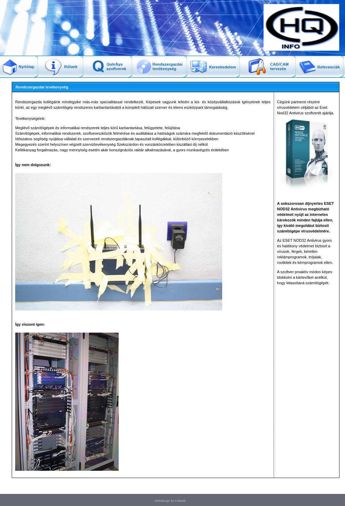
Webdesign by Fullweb (170, 501)
